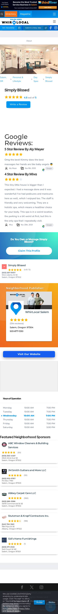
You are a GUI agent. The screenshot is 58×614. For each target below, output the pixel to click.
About (29, 41)
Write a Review (18, 104)
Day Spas (36, 79)
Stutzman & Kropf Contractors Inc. (28, 515)
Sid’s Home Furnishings (22, 538)
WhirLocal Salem (37, 312)
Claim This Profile (29, 250)
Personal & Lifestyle (18, 79)
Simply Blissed (48, 79)
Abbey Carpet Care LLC (22, 493)
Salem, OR (3, 79)
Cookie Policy (27, 610)
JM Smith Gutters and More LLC (27, 470)
